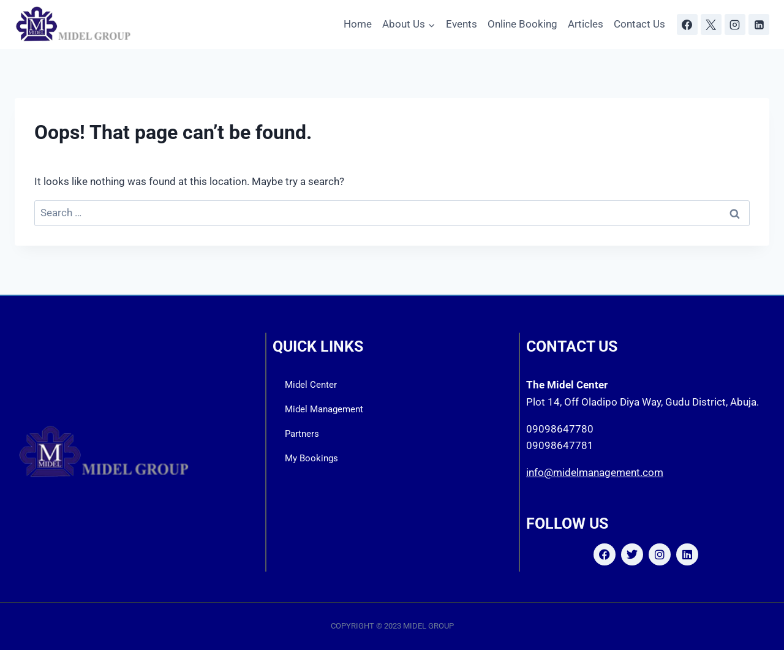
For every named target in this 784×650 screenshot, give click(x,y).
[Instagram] (735, 24)
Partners (302, 433)
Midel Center (311, 384)
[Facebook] (687, 24)
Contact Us (639, 24)
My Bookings (311, 458)
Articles (585, 24)
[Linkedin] (758, 24)
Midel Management (324, 409)
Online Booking (522, 24)
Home (358, 24)
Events (461, 24)
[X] (711, 24)
